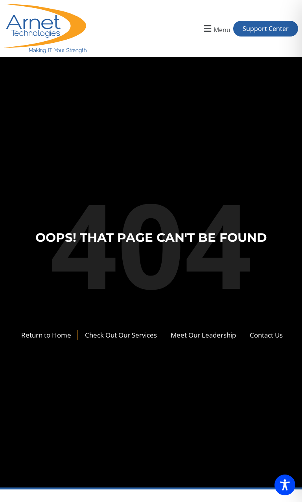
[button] (216, 29)
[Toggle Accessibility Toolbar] (285, 485)
